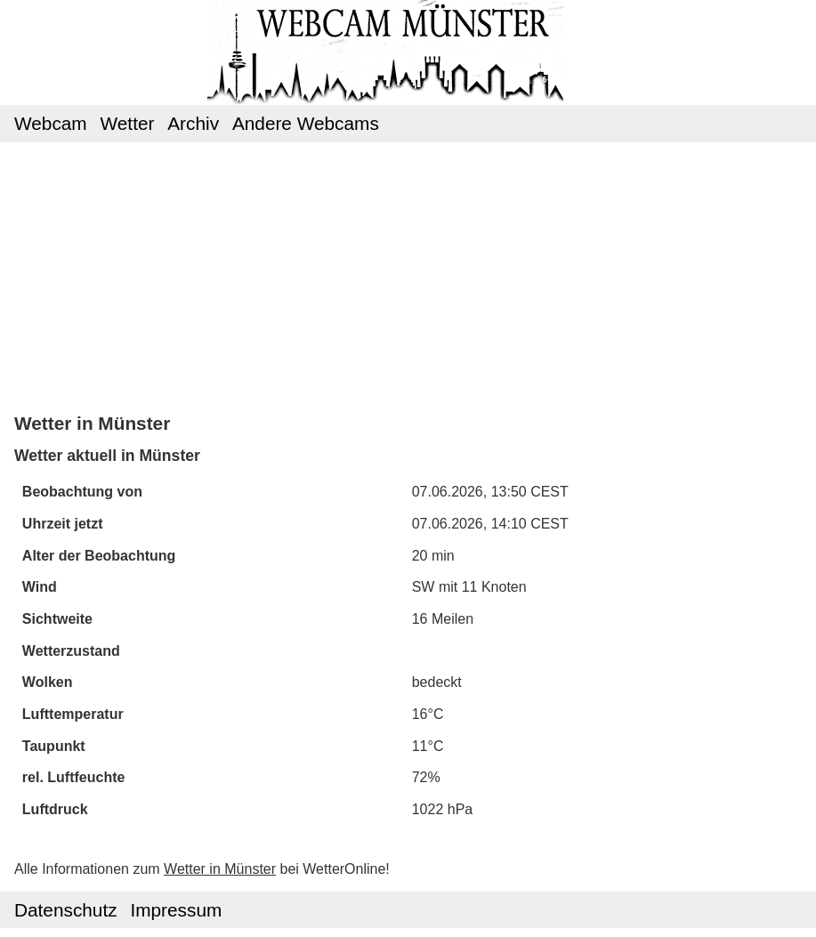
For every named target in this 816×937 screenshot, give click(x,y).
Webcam (50, 123)
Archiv (193, 123)
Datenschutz (65, 910)
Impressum (176, 910)
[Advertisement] (408, 275)
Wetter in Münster (220, 868)
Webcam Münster (408, 36)
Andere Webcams (305, 123)
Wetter (128, 123)
